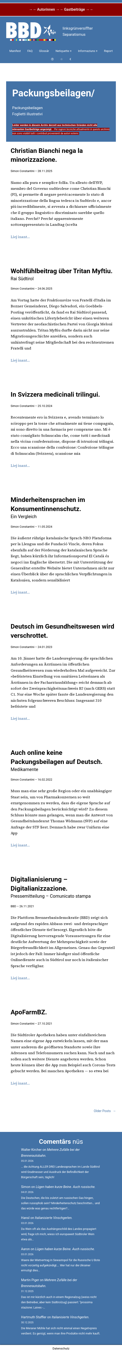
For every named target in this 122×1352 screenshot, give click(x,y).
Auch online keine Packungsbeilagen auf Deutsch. (56, 760)
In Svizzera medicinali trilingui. (55, 394)
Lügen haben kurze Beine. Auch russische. (65, 1187)
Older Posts (105, 1111)
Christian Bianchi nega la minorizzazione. (47, 155)
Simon (25, 1187)
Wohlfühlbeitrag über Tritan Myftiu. (62, 274)
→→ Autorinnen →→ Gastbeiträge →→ (61, 9)
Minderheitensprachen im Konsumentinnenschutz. (48, 507)
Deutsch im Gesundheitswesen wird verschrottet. (62, 631)
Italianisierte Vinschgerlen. (53, 1218)
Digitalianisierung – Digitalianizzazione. (51, 887)
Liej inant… (20, 236)
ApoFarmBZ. (29, 1012)
